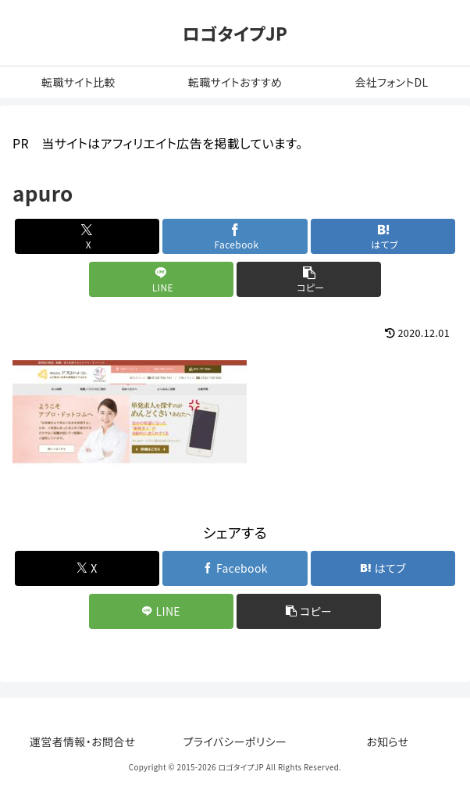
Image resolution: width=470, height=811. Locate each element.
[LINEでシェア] (161, 279)
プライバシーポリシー (235, 741)
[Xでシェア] (87, 236)
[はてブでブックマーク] (383, 236)
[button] (309, 279)
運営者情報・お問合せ (83, 741)
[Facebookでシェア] (234, 236)
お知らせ (387, 741)
